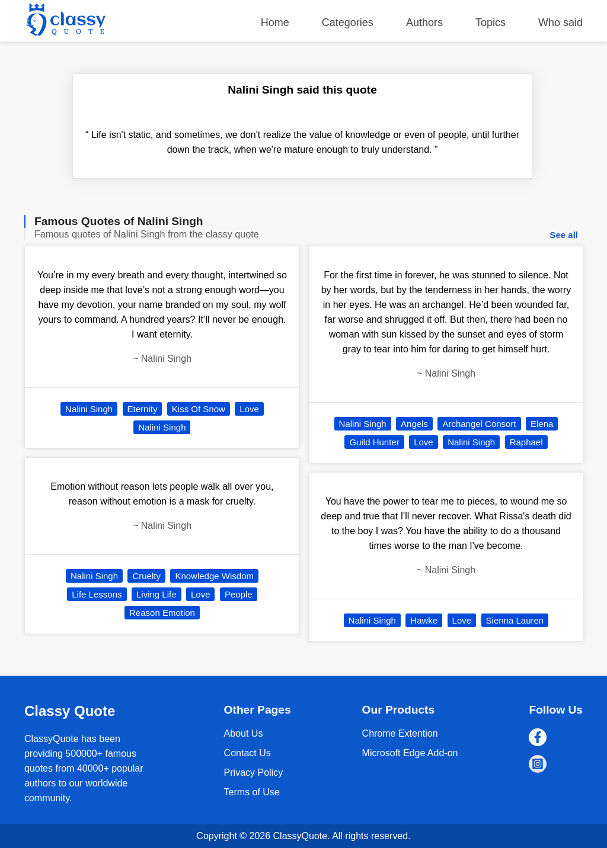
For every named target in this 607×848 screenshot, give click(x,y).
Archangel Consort (479, 424)
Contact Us (247, 753)
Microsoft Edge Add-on (410, 753)
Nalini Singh (89, 409)
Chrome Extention (400, 733)
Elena (542, 424)
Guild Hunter (374, 442)
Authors (424, 22)
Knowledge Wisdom (214, 576)
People (239, 594)
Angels (414, 424)
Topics (490, 22)
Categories (347, 22)
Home (275, 22)
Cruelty (146, 576)
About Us (243, 733)
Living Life (156, 594)
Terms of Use (252, 792)
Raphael (526, 442)
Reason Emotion (162, 613)
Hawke (423, 620)
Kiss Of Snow (198, 409)
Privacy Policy (253, 772)
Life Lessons (97, 594)
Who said (560, 22)
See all (564, 235)
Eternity (142, 409)
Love (249, 409)
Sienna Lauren (515, 620)
